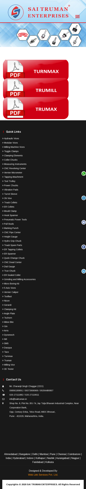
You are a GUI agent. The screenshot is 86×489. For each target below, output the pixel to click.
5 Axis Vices (9, 288)
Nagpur (75, 458)
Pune (52, 454)
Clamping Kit (9, 309)
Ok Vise (7, 198)
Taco (5, 352)
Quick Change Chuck (13, 258)
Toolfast (7, 296)
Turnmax (7, 356)
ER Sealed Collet (11, 275)
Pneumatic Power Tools (14, 219)
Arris (5, 330)
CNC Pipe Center (11, 232)
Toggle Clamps (10, 151)
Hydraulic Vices (10, 138)
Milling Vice (8, 365)
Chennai (61, 454)
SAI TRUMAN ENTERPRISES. (42, 484)
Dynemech (8, 335)
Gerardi (6, 305)
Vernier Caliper (10, 292)
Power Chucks (10, 185)
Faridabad (37, 462)
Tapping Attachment (12, 177)
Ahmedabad (10, 454)
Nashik (50, 458)
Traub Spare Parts (12, 245)
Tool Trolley (8, 181)
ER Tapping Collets (12, 249)
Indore (30, 458)
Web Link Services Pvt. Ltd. (43, 474)
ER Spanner (9, 254)
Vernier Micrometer (12, 172)
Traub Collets (9, 202)
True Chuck (8, 271)
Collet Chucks (10, 160)
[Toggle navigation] (77, 15)
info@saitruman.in (18, 399)
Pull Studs (8, 224)
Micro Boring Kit (10, 283)
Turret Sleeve (9, 194)
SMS (5, 343)
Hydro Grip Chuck (11, 241)
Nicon (6, 300)
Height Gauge (10, 236)
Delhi (35, 454)
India (8, 458)
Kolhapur (40, 458)
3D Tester (8, 369)
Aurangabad (62, 458)
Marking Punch (10, 228)
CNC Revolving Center (14, 168)
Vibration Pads (10, 189)
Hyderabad (19, 458)
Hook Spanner (10, 215)
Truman (7, 360)
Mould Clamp (9, 211)
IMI (4, 339)
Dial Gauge (8, 266)
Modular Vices (10, 143)
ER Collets (8, 207)
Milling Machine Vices (13, 147)
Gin (4, 326)
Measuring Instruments (14, 164)
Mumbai (43, 454)
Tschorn (7, 318)
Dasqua (7, 347)
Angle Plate (8, 313)
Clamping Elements (12, 155)
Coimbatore (74, 454)
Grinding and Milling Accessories (19, 279)
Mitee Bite (8, 322)
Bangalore (24, 454)
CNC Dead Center (12, 262)
